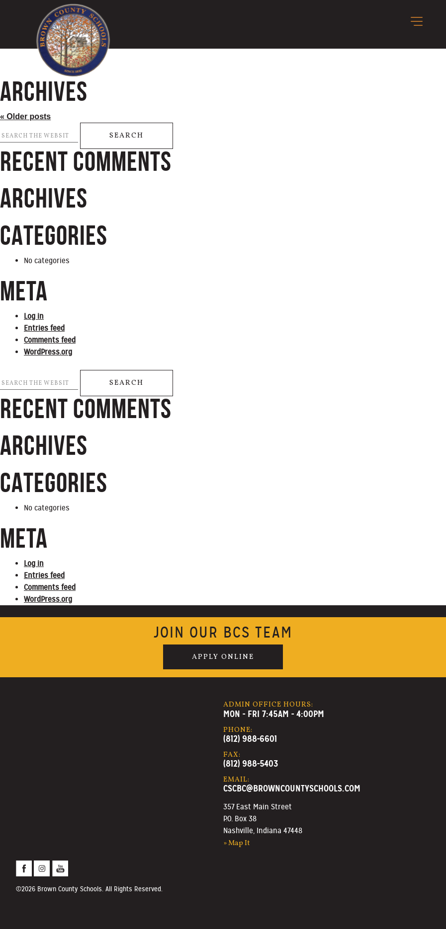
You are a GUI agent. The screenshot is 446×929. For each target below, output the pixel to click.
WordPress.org (48, 352)
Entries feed (44, 328)
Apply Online (223, 657)
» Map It (236, 843)
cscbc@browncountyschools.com (291, 788)
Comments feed (50, 340)
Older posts (25, 116)
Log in (34, 316)
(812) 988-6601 (250, 738)
